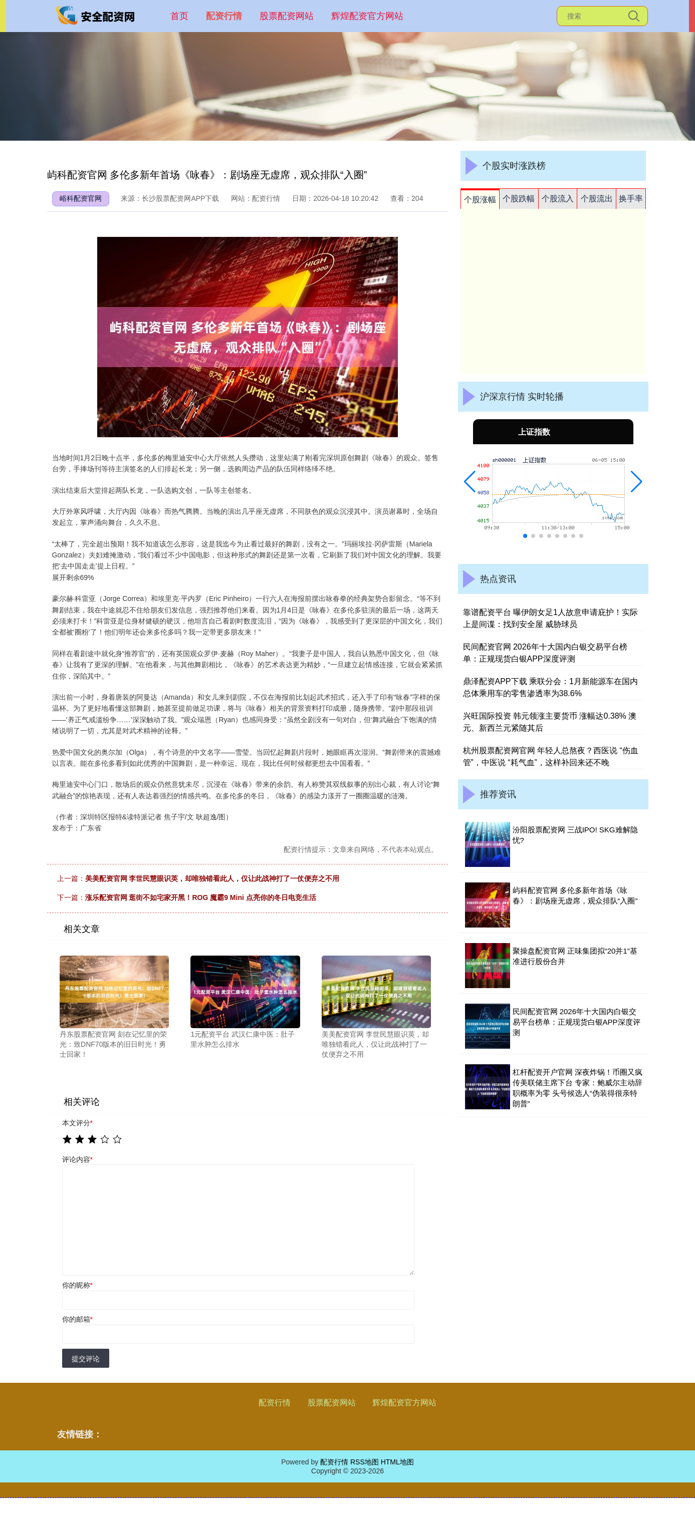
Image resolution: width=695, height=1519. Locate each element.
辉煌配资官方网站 (367, 16)
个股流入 (558, 198)
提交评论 (86, 1359)
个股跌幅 (519, 198)
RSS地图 (364, 1462)
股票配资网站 (287, 16)
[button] (470, 482)
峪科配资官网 (81, 198)
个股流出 (597, 198)
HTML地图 (397, 1462)
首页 (179, 16)
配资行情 (224, 16)
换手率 (631, 198)
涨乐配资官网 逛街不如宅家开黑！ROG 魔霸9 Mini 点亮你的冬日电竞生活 (200, 897)
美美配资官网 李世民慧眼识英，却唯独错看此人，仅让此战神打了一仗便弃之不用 (212, 878)
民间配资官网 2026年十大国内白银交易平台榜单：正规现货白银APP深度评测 (576, 1022)
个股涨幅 (480, 199)
